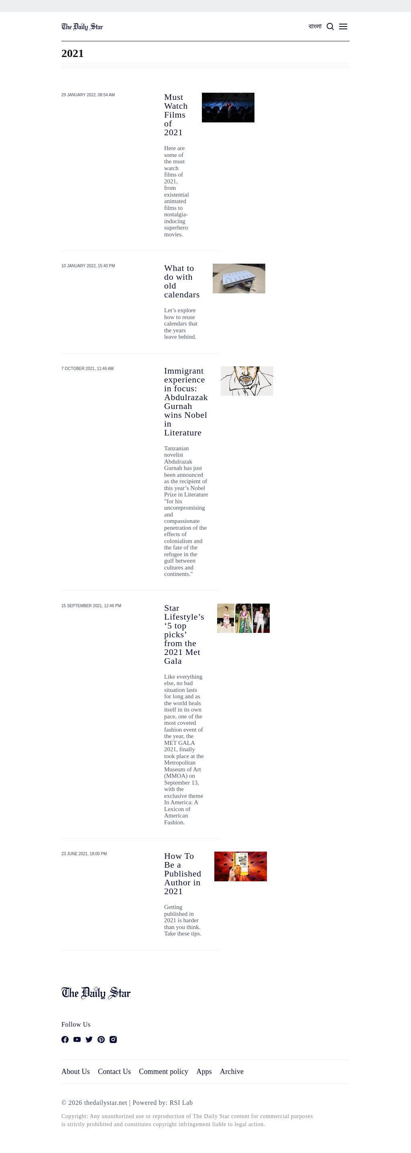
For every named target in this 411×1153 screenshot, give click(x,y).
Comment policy (163, 1072)
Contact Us (114, 1072)
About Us (75, 1072)
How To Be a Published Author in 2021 (182, 873)
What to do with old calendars (182, 281)
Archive (232, 1072)
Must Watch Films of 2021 (176, 114)
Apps (204, 1072)
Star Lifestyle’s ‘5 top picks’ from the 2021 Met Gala (184, 634)
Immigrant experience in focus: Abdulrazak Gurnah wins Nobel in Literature (186, 401)
